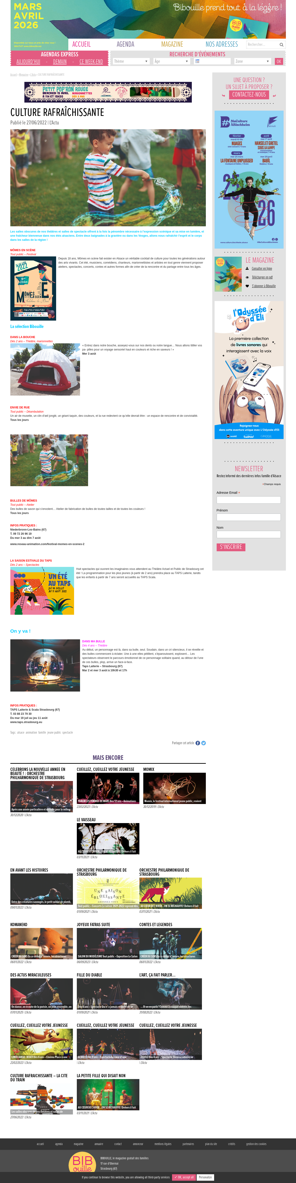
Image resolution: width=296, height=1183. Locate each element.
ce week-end (91, 62)
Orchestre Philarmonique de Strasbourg (102, 872)
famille (42, 732)
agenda (59, 1144)
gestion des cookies (256, 1144)
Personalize (205, 1177)
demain (60, 62)
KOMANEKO (18, 925)
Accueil (13, 75)
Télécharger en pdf (262, 277)
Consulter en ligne (262, 268)
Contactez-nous (249, 94)
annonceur (138, 1144)
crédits (231, 1144)
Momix (148, 770)
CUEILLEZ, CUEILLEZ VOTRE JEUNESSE (105, 770)
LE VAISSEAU (86, 820)
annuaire (99, 1144)
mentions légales (163, 1144)
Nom (220, 527)
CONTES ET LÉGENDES (155, 925)
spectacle (67, 732)
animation (31, 732)
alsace (20, 732)
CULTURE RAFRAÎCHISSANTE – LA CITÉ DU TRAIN (39, 1078)
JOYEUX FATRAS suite (93, 925)
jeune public (54, 732)
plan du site (211, 1144)
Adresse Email (228, 493)
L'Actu (33, 75)
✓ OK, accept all (184, 1177)
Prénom (222, 510)
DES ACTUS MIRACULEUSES (30, 975)
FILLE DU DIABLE (89, 975)
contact (118, 1144)
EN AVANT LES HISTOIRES (29, 870)
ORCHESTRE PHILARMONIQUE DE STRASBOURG (164, 872)
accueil (40, 1144)
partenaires (188, 1144)
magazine (78, 1144)
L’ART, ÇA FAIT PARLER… (157, 975)
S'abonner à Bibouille (264, 286)
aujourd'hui (28, 62)
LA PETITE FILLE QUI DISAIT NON (101, 1076)
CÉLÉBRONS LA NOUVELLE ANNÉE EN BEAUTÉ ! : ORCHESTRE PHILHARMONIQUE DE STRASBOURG (37, 774)
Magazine (23, 75)
